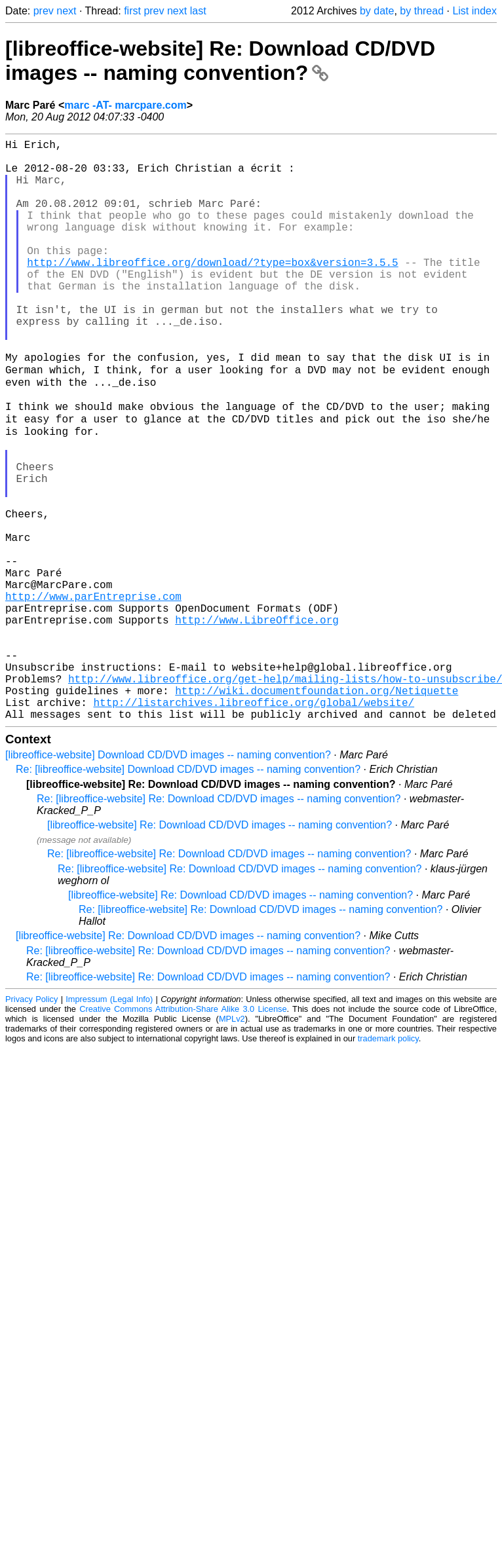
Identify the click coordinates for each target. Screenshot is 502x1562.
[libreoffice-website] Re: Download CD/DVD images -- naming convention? (220, 60)
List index (474, 10)
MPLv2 (232, 1143)
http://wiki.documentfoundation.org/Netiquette (316, 809)
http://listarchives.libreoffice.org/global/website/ (253, 824)
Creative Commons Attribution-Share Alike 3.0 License (182, 1133)
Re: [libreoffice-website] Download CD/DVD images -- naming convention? (188, 893)
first (132, 10)
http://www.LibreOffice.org (257, 723)
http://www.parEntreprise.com (93, 694)
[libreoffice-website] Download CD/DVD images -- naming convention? (168, 879)
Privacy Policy (31, 1123)
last (198, 10)
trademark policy (388, 1163)
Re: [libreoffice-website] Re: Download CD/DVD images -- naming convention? (219, 923)
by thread (422, 10)
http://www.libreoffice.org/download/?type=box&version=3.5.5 (212, 291)
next (66, 10)
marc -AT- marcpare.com (125, 105)
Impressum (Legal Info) (109, 1123)
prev (43, 10)
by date (377, 10)
